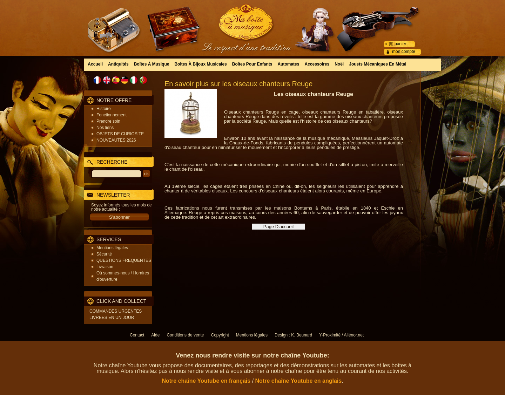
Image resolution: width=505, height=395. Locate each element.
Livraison (104, 266)
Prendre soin (108, 121)
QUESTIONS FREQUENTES (123, 260)
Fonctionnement (111, 115)
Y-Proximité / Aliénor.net (341, 335)
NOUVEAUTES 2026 (116, 140)
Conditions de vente (185, 335)
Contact (137, 335)
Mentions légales (112, 247)
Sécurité (104, 254)
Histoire (103, 108)
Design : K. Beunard (293, 335)
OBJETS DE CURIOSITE (120, 133)
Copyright (220, 335)
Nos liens (105, 127)
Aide (155, 335)
